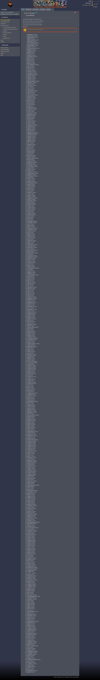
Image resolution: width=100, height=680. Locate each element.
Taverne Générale (4, 47)
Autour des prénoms (7, 32)
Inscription (95, 6)
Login (91, 1)
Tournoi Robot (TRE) (5, 21)
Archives (2, 41)
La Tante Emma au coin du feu (9, 27)
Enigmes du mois (6, 38)
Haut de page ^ (76, 677)
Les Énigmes (5, 17)
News (2, 55)
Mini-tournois (3, 23)
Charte (55, 677)
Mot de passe (89, 3)
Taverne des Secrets (5, 51)
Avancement (42, 9)
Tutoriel (4, 36)
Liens (63, 677)
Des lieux (5, 34)
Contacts (59, 677)
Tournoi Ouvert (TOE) (5, 19)
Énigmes (48, 9)
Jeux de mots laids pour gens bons (10, 29)
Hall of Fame (28, 9)
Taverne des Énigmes (5, 49)
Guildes (2, 53)
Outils (2, 40)
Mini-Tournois (35, 9)
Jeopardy (5, 30)
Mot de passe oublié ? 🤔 (87, 5)
